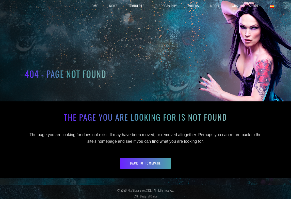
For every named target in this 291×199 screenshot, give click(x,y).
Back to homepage (145, 163)
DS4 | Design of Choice (145, 196)
